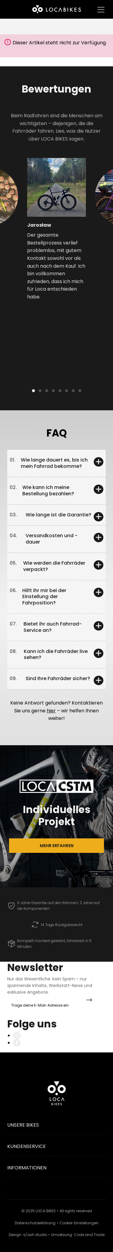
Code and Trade (89, 1234)
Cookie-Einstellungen (79, 1222)
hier (51, 710)
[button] (14, 214)
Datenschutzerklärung (35, 1222)
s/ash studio (35, 1234)
